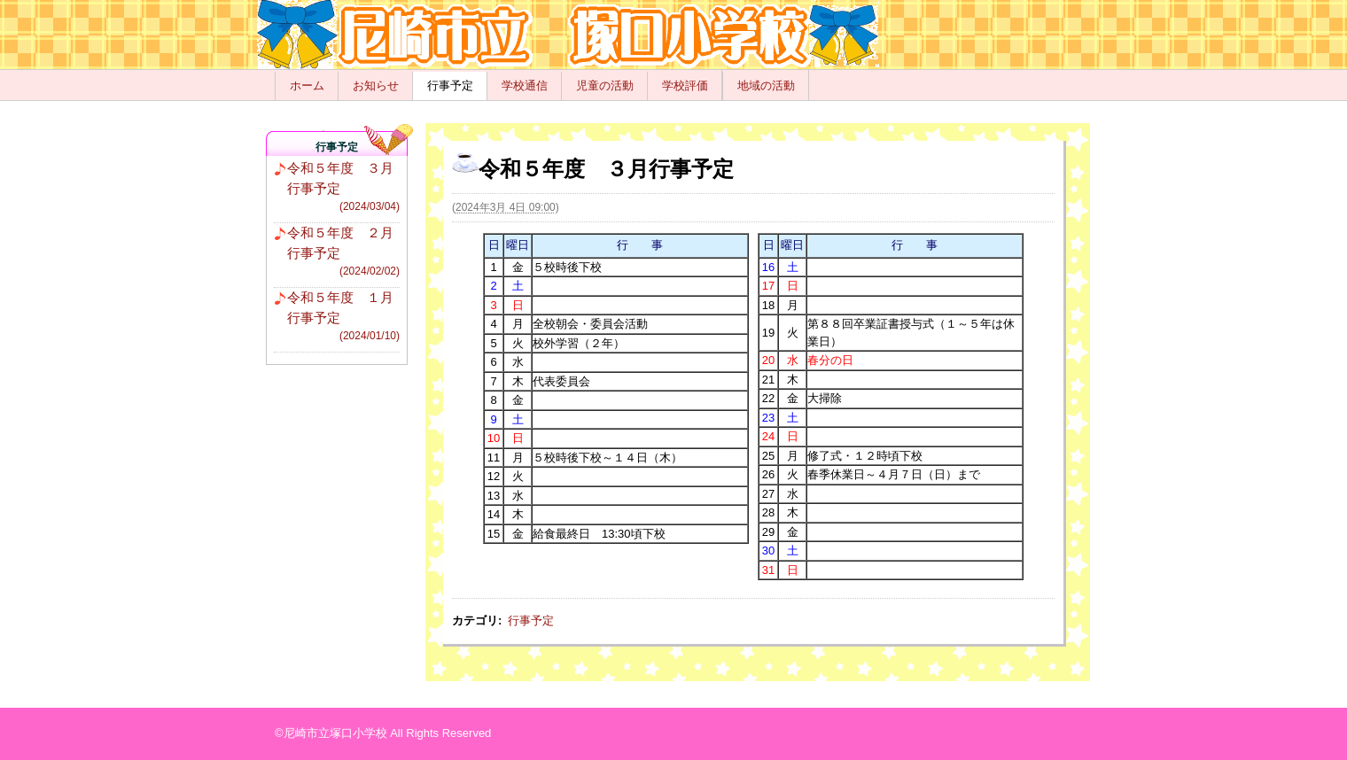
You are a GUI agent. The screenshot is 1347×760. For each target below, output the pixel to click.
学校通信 (525, 85)
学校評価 (685, 85)
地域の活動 (766, 85)
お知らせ (376, 85)
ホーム (307, 85)
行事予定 (450, 85)
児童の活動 (605, 85)
